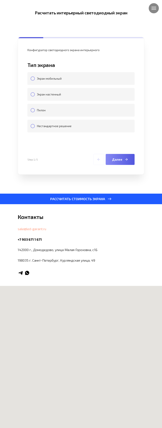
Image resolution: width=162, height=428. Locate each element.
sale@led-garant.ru (32, 229)
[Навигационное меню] (153, 8)
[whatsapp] (27, 273)
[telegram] (20, 273)
